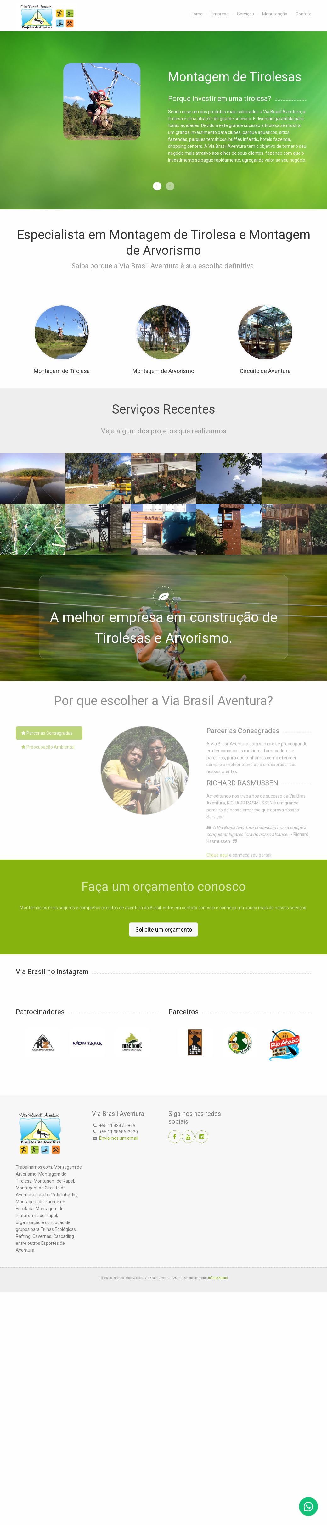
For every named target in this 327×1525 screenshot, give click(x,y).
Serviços (245, 13)
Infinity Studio (218, 1277)
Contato (304, 13)
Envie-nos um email (118, 1137)
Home (197, 13)
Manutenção (274, 13)
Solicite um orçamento (163, 929)
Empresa (220, 13)
